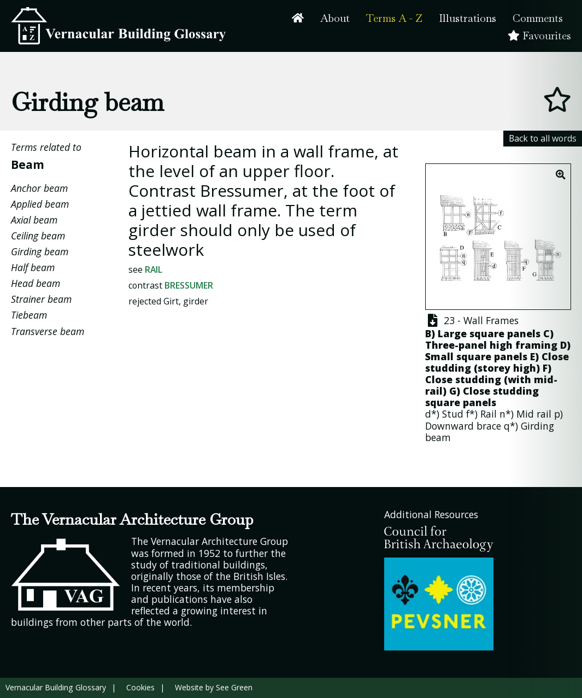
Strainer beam (41, 299)
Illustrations (467, 18)
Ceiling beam (38, 235)
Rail (153, 269)
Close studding (463, 379)
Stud (452, 413)
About (335, 18)
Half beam (33, 267)
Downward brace (463, 425)
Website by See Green (213, 687)
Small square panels (476, 356)
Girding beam (39, 251)
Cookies (140, 687)
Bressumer (188, 285)
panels (479, 402)
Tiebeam (29, 314)
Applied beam (40, 203)
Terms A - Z (394, 18)
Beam (27, 164)
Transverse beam (47, 331)
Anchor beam (39, 188)
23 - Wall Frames (472, 320)
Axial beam (34, 219)
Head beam (35, 283)
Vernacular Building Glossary (55, 687)
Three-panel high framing (491, 344)
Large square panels (489, 333)
